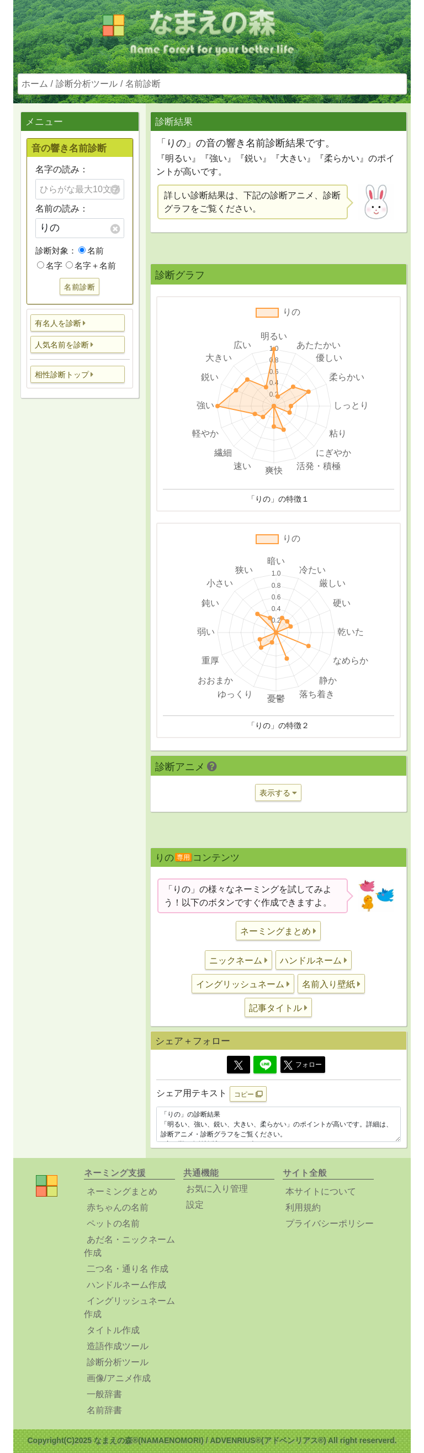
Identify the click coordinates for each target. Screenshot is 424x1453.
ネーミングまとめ (122, 1191)
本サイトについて (320, 1191)
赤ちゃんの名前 (118, 1207)
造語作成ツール (118, 1346)
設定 (195, 1204)
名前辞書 (104, 1410)
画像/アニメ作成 (119, 1378)
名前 (91, 250)
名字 (49, 265)
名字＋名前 (91, 265)
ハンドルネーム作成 (126, 1284)
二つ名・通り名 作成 (127, 1268)
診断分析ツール (87, 83)
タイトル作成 (113, 1330)
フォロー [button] (303, 1065)
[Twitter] (238, 1064)
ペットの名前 (113, 1223)
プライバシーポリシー (329, 1223)
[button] (77, 322)
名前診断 (143, 83)
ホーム (35, 83)
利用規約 (303, 1207)
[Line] (265, 1064)
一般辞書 (104, 1394)
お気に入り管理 (217, 1188)
